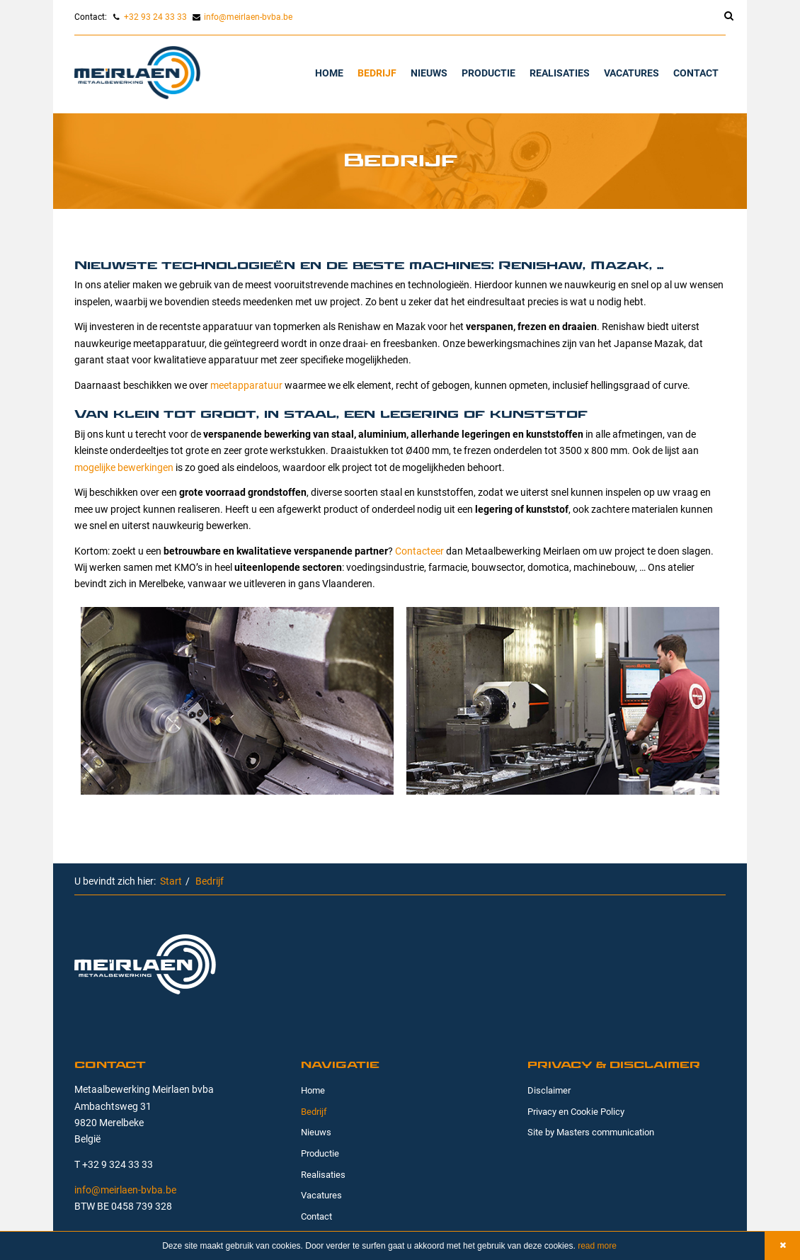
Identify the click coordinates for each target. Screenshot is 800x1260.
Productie (488, 72)
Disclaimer (549, 1090)
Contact (696, 72)
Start (171, 880)
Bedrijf (377, 72)
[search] (721, 17)
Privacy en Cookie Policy (575, 1111)
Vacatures (631, 72)
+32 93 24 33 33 (155, 16)
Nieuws (429, 72)
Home (329, 72)
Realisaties (560, 72)
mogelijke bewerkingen (123, 467)
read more (596, 1246)
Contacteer (419, 550)
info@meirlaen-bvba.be (248, 16)
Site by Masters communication (590, 1131)
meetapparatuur (246, 385)
